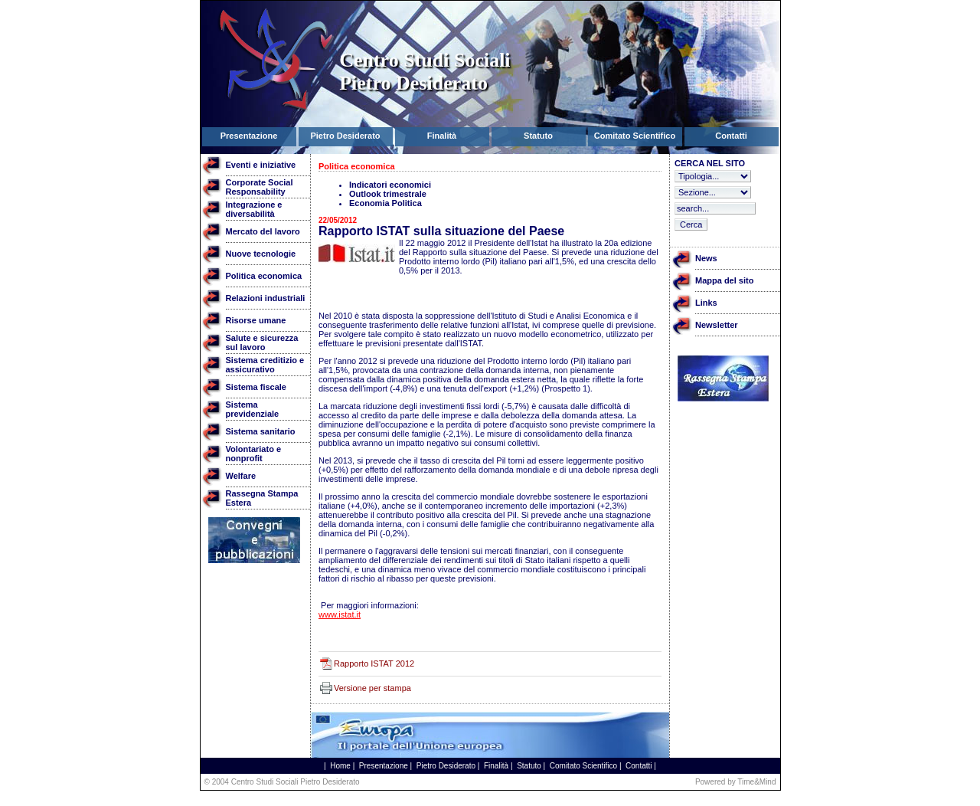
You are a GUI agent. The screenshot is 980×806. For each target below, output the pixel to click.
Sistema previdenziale (252, 409)
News (706, 258)
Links (706, 302)
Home (340, 766)
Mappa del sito (724, 280)
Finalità (496, 766)
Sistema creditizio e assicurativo (265, 364)
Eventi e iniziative (261, 164)
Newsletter (716, 324)
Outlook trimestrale (387, 193)
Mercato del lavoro (263, 231)
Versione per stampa (372, 688)
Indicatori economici (390, 184)
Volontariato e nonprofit (254, 453)
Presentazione (383, 766)
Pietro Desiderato (445, 766)
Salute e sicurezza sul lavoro (262, 342)
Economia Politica (385, 203)
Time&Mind (756, 782)
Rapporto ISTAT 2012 (374, 663)
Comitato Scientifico (583, 766)
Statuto (529, 766)
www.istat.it (339, 614)
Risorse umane (256, 320)
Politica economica (264, 275)
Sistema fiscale (256, 387)
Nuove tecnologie (261, 253)
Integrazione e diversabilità (254, 209)
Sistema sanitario (261, 431)
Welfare (241, 475)
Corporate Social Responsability (259, 187)
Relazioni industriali (265, 298)
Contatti (639, 766)
